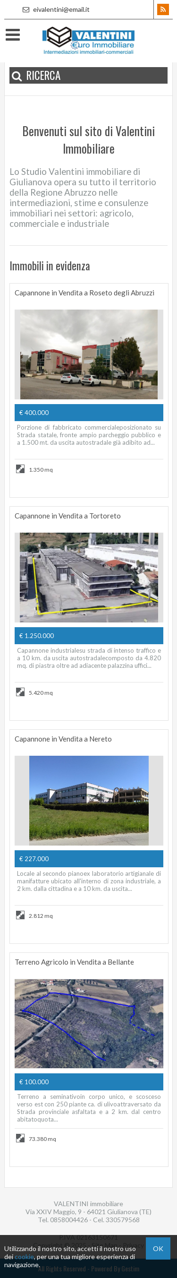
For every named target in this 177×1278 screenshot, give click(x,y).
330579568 (123, 1220)
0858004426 (69, 1220)
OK (158, 1248)
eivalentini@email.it (55, 9)
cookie (24, 1256)
